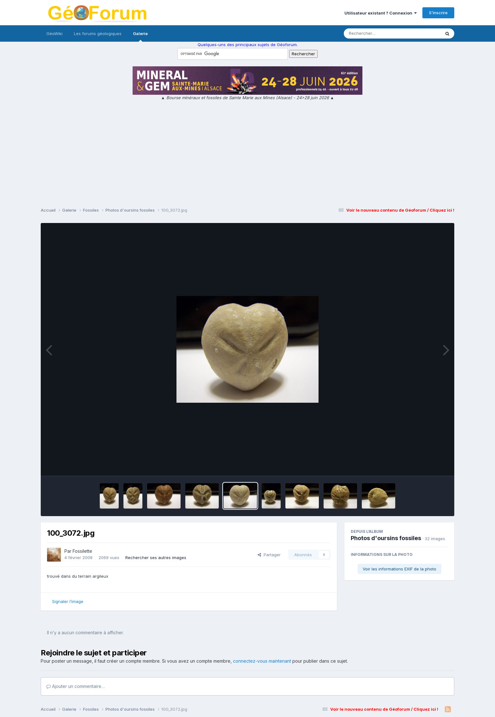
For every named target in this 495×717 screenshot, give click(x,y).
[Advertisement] (247, 155)
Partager (269, 554)
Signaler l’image (67, 601)
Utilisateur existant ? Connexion (380, 12)
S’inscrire (438, 12)
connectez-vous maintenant (262, 661)
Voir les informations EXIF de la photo (399, 568)
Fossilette (82, 551)
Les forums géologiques (98, 33)
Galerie (140, 36)
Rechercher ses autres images (155, 557)
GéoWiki (54, 33)
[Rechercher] (374, 33)
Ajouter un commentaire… (75, 686)
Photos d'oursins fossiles (386, 538)
